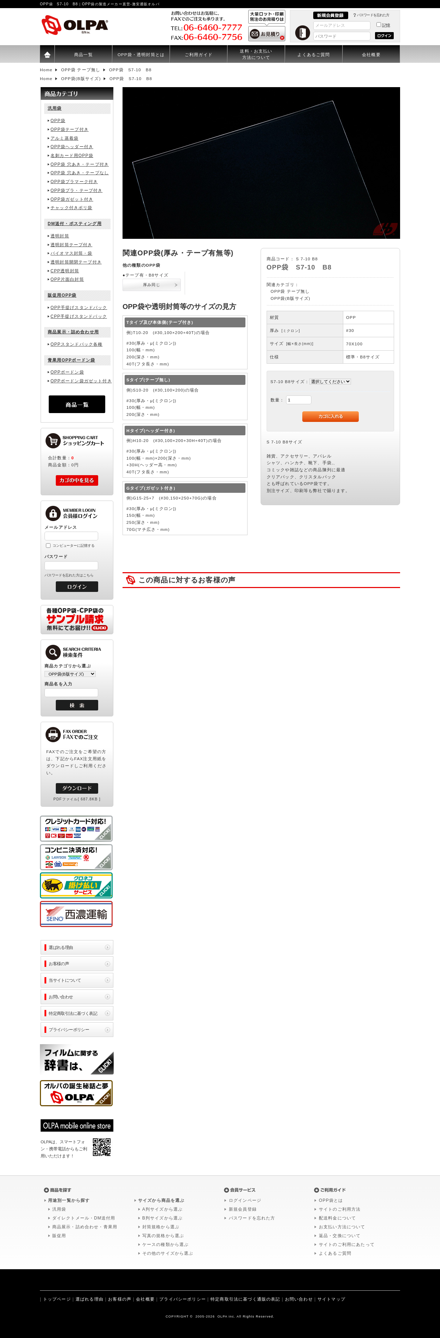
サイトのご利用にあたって (347, 1244)
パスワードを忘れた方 (373, 15)
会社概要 (371, 54)
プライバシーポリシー (69, 1029)
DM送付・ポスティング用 (75, 223)
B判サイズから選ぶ (162, 1218)
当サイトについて (65, 980)
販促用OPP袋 (62, 295)
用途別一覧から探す (69, 1200)
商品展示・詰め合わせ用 (73, 331)
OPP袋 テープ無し (290, 291)
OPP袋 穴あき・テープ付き (79, 164)
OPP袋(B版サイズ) (290, 298)
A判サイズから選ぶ (162, 1209)
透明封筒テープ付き (71, 244)
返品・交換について (340, 1235)
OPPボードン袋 (67, 372)
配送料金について (337, 1218)
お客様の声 (59, 963)
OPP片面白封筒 (67, 279)
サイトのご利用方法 (340, 1209)
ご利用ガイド (199, 54)
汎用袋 (54, 108)
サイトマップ (331, 1299)
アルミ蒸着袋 (64, 138)
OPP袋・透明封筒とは (141, 54)
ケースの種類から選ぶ (165, 1244)
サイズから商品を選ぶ (161, 1200)
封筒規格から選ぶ (160, 1226)
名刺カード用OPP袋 (71, 155)
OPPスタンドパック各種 (76, 344)
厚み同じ (151, 285)
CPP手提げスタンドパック (78, 316)
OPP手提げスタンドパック (78, 307)
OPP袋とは (331, 1200)
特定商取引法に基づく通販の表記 (245, 1299)
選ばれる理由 (61, 947)
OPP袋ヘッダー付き (71, 146)
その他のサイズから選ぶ (168, 1253)
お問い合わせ (61, 996)
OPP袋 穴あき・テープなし (79, 172)
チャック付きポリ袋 (71, 207)
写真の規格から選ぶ (163, 1235)
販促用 (59, 1235)
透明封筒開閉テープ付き (76, 262)
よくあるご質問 (313, 54)
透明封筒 (59, 236)
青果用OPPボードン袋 (71, 360)
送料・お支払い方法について (256, 54)
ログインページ (245, 1200)
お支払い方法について (342, 1226)
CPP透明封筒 (64, 270)
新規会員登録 (243, 1209)
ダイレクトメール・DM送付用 (83, 1218)
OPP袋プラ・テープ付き (76, 190)
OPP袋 (57, 120)
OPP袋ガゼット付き (71, 199)
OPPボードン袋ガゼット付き (81, 381)
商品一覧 (83, 54)
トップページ (57, 1299)
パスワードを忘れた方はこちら (69, 575)
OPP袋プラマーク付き (74, 181)
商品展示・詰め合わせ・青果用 (84, 1226)
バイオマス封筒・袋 (71, 253)
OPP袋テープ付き (69, 129)
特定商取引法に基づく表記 (73, 1013)
